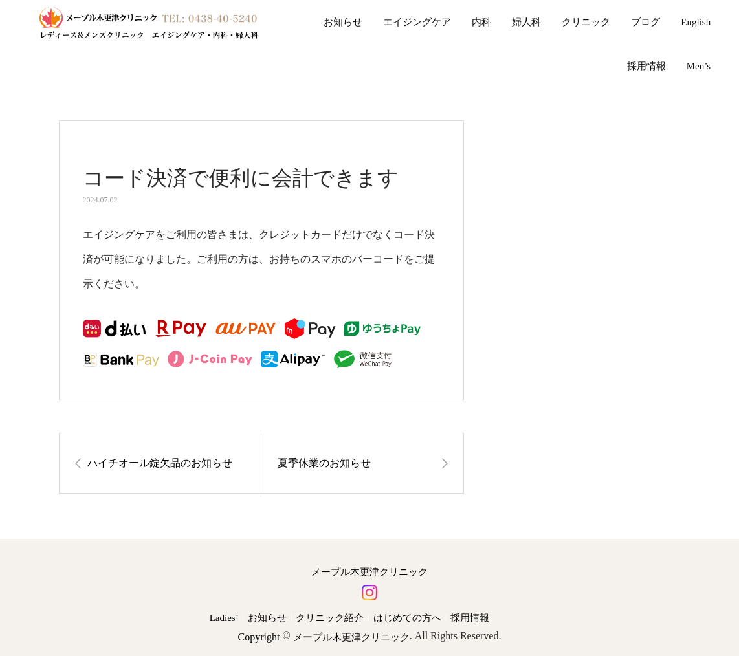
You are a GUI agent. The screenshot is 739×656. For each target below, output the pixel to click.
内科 (481, 22)
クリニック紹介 (330, 618)
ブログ (645, 22)
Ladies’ (224, 618)
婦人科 (526, 22)
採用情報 (646, 66)
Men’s (699, 66)
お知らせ (343, 22)
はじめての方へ (407, 618)
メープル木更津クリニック (369, 572)
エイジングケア (417, 22)
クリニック (586, 22)
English (696, 22)
